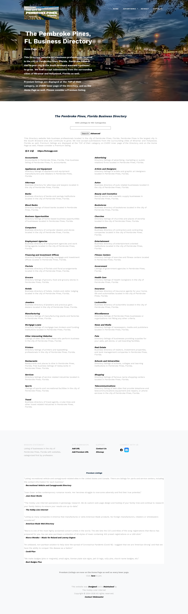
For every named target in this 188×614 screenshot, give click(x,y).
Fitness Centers (102, 255)
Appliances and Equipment (38, 169)
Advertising (129, 9)
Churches (99, 216)
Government (101, 266)
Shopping (99, 374)
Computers (30, 227)
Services (29, 374)
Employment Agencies (36, 241)
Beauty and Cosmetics (106, 194)
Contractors (101, 227)
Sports (28, 386)
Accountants (31, 157)
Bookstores (100, 205)
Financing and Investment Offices (42, 255)
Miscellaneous (102, 313)
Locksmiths (100, 302)
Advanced (95, 133)
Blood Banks (31, 205)
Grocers (29, 277)
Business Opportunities (37, 216)
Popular (157, 9)
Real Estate (100, 347)
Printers (29, 347)
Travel (28, 399)
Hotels (28, 288)
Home (115, 9)
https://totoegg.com (47, 151)
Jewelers (29, 302)
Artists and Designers (105, 169)
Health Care (100, 277)
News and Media (103, 325)
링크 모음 (29, 151)
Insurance (99, 288)
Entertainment (102, 241)
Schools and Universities (107, 361)
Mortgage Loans (33, 325)
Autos (97, 182)
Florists (29, 266)
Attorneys (30, 182)
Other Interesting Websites (38, 336)
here (93, 576)
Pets (97, 336)
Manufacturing (32, 313)
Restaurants (31, 361)
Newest (145, 9)
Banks (28, 194)
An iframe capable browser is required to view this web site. (94, 520)
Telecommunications (105, 386)
